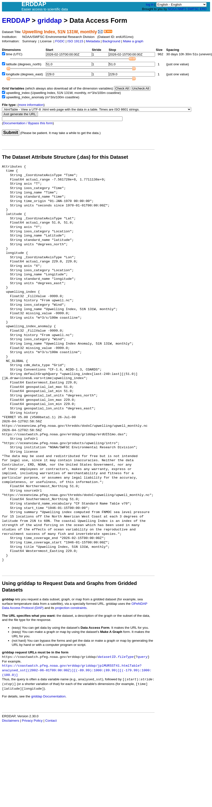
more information (31, 105)
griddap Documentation (48, 696)
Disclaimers (10, 720)
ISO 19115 (75, 41)
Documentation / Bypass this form (28, 123)
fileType (126, 657)
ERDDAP (16, 20)
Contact (51, 720)
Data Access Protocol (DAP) (23, 608)
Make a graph (133, 41)
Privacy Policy (32, 720)
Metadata (93, 41)
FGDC (60, 41)
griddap (49, 20)
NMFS (182, 9)
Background (111, 41)
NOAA (172, 9)
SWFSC (193, 9)
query (143, 657)
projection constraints (71, 608)
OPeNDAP (139, 603)
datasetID (107, 657)
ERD (203, 9)
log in (150, 4)
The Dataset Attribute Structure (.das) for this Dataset (65, 157)
